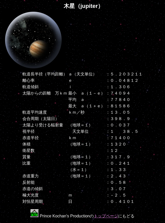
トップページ (106, 216)
